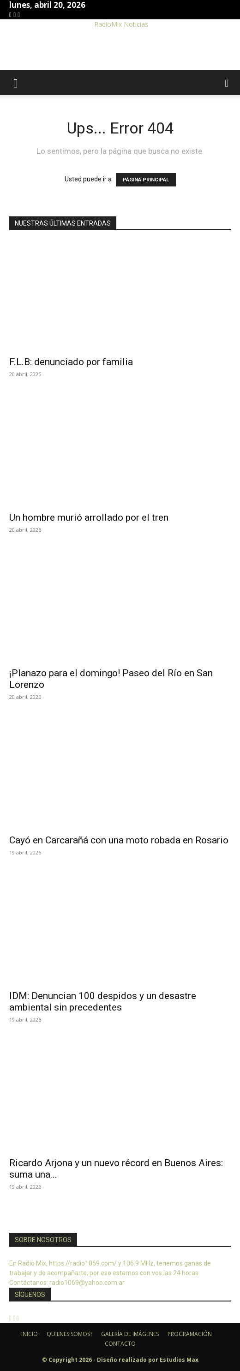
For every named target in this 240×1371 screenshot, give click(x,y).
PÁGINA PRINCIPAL (146, 180)
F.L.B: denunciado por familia (71, 361)
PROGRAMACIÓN (190, 1334)
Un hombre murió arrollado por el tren (88, 517)
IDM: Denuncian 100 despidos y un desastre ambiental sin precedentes (102, 1001)
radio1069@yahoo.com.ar (87, 1282)
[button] (15, 82)
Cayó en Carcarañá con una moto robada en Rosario (118, 840)
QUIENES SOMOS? (69, 1334)
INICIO (29, 1334)
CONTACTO (120, 1344)
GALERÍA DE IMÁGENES (130, 1334)
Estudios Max (179, 1360)
